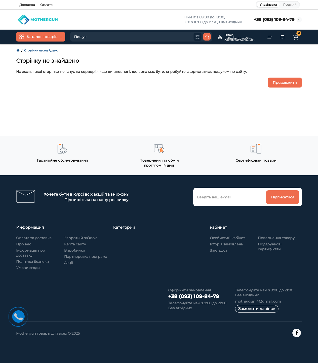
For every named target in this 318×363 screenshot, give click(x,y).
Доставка (27, 5)
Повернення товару (276, 238)
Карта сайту (75, 244)
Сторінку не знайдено (41, 50)
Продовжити (285, 82)
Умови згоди (28, 268)
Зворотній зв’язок (80, 238)
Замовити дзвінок (256, 308)
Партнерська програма (85, 256)
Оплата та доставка (33, 238)
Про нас (23, 244)
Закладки (218, 250)
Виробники (74, 250)
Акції (68, 263)
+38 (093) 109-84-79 (274, 19)
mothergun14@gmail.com (258, 301)
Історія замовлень (226, 244)
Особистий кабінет (227, 238)
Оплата (46, 5)
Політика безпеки (32, 261)
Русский (289, 4)
